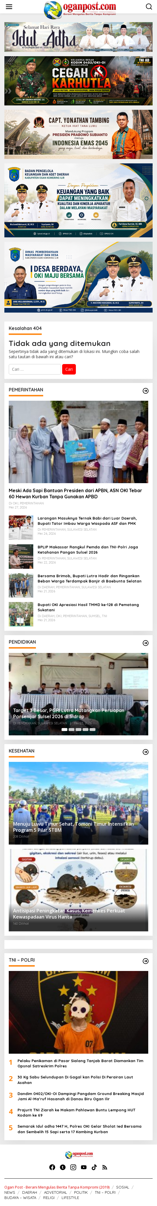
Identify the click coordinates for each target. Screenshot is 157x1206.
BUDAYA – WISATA (20, 1197)
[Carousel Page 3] (78, 729)
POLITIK (81, 1192)
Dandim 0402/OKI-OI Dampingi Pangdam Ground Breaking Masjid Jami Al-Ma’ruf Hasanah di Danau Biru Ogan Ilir (81, 1096)
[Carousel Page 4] (85, 729)
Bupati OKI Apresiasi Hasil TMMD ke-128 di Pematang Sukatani (88, 607)
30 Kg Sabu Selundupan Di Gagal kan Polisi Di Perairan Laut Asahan (75, 1080)
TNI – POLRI (105, 1192)
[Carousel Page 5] (92, 729)
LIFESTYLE (70, 1197)
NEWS (9, 1192)
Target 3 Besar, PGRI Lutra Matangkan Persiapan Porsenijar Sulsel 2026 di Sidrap (68, 713)
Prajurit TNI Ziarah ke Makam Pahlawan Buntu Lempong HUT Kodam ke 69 (76, 1112)
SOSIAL (122, 1187)
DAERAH (29, 1192)
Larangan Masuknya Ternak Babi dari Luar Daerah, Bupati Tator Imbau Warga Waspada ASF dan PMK (87, 521)
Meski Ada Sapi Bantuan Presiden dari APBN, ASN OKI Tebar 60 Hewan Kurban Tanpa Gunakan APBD (75, 493)
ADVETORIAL (55, 1192)
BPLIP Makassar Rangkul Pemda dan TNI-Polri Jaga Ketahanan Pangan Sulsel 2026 (88, 550)
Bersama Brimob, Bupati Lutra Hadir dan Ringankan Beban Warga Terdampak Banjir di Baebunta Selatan (90, 578)
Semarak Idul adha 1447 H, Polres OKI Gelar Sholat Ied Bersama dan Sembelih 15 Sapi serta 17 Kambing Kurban (80, 1129)
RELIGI (49, 1197)
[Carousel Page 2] (71, 729)
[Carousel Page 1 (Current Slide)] (64, 729)
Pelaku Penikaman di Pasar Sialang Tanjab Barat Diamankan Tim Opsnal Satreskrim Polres (80, 1063)
